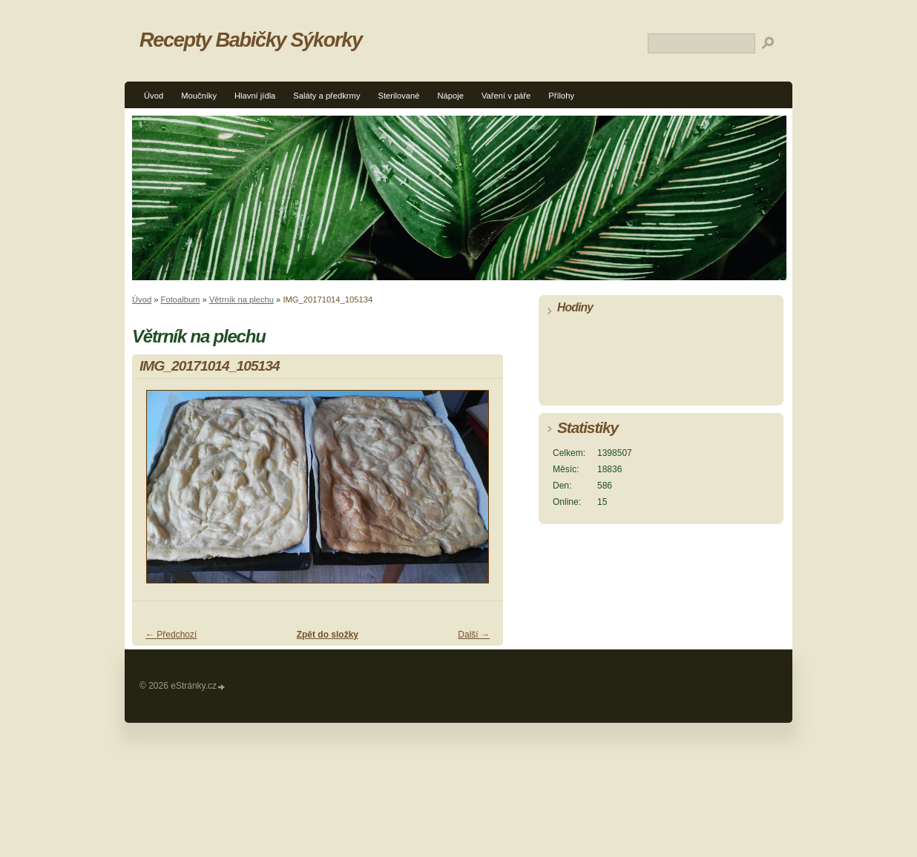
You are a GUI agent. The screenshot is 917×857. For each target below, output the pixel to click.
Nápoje (450, 95)
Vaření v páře (505, 95)
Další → (474, 634)
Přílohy (561, 95)
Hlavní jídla (254, 95)
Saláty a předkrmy (326, 95)
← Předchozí (171, 634)
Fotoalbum (180, 299)
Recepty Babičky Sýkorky (250, 39)
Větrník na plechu (241, 299)
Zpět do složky (327, 634)
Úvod (153, 95)
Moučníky (199, 95)
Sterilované (399, 95)
